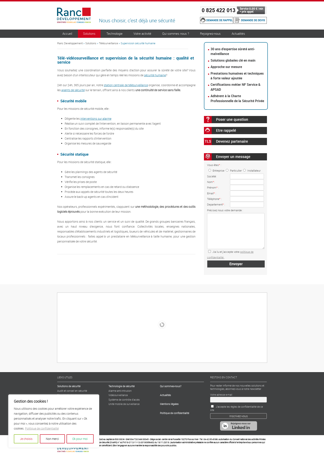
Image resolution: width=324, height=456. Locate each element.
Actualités (238, 33)
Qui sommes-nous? (170, 386)
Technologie (114, 33)
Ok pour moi (80, 439)
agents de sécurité (73, 90)
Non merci (52, 439)
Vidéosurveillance (118, 395)
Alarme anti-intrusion (120, 390)
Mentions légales (169, 404)
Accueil (67, 33)
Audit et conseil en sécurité (72, 390)
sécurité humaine (155, 75)
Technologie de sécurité (121, 386)
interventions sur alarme (95, 119)
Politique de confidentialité (42, 428)
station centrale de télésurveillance (126, 85)
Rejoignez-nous (210, 33)
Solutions (89, 33)
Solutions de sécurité (68, 386)
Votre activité (142, 33)
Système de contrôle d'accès (124, 399)
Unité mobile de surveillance (123, 404)
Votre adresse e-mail (221, 394)
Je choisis (26, 439)
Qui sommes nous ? (175, 33)
